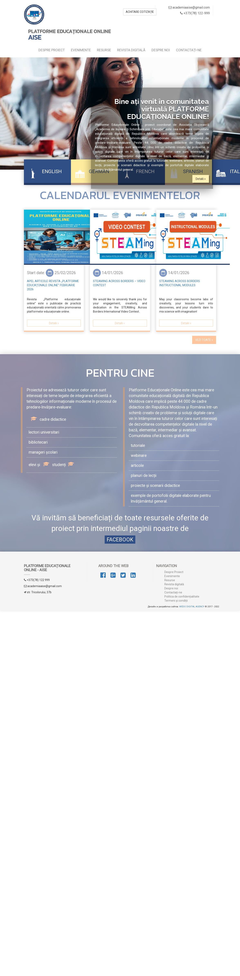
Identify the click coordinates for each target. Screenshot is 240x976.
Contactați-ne (189, 50)
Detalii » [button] (201, 178)
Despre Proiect (51, 50)
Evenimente (81, 50)
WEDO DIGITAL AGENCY (191, 606)
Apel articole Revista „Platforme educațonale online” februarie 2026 (53, 285)
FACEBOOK (120, 539)
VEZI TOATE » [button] (204, 340)
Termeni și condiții (176, 600)
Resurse (104, 50)
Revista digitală (131, 50)
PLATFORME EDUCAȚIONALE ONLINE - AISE (47, 568)
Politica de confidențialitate (181, 596)
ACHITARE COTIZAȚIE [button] (140, 11)
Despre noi (160, 50)
